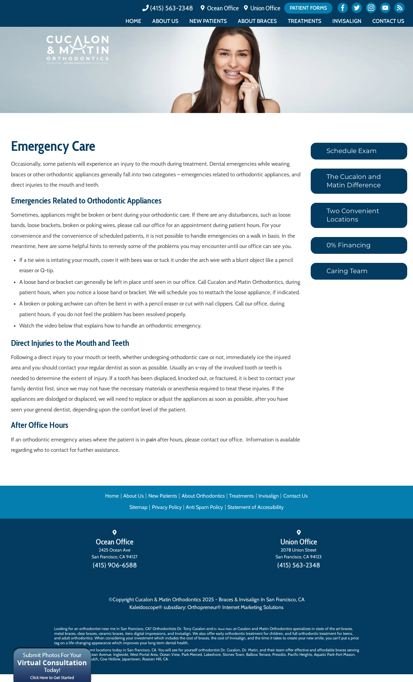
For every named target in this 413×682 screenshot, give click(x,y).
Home (133, 21)
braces (346, 628)
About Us (165, 21)
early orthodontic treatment (239, 633)
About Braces (257, 21)
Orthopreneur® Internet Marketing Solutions (235, 607)
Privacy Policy (167, 507)
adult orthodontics (77, 638)
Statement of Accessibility (255, 507)
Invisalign (346, 21)
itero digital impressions (145, 633)
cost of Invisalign (231, 638)
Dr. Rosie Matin (223, 629)
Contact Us (388, 21)
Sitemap (138, 507)
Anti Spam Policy (204, 507)
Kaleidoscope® (145, 607)
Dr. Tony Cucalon (191, 628)
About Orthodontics (203, 496)
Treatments (304, 21)
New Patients (208, 21)
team (280, 649)
